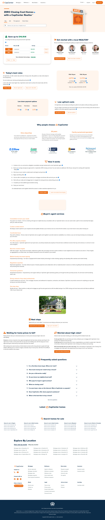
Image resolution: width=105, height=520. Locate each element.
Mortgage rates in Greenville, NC (41, 452)
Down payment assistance (34, 477)
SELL (9, 49)
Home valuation (64, 471)
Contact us (30, 487)
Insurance (79, 466)
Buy (5, 21)
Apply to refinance (48, 469)
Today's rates (7, 87)
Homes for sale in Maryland (70, 423)
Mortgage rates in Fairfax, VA (20, 450)
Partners (63, 487)
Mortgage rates (31, 473)
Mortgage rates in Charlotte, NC (41, 448)
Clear (14, 60)
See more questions (52, 399)
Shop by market (33, 445)
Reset (8, 60)
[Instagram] (18, 479)
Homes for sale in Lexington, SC (50, 429)
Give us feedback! (18, 485)
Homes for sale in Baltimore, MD (70, 426)
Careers (62, 485)
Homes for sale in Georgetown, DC (90, 425)
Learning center (80, 485)
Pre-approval (17, 21)
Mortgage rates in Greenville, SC (60, 452)
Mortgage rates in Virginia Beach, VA (22, 454)
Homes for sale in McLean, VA (9, 426)
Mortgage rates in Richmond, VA (21, 452)
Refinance (26, 2)
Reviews (30, 489)
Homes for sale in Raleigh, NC (29, 429)
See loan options (72, 112)
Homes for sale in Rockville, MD (70, 429)
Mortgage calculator (32, 471)
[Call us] (15, 473)
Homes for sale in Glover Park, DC (90, 426)
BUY (9, 52)
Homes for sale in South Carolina (51, 423)
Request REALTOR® (59, 58)
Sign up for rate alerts (31, 87)
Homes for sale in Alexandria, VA (10, 425)
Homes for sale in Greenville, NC (30, 428)
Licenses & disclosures (49, 491)
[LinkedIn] (21, 479)
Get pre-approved (18, 87)
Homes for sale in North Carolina (31, 423)
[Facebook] (15, 479)
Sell (10, 21)
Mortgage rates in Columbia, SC (60, 450)
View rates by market (20, 445)
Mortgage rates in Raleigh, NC (40, 454)
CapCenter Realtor (22, 15)
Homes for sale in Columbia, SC (50, 426)
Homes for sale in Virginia (9, 423)
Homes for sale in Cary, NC (29, 425)
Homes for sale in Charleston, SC (50, 425)
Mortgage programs (32, 475)
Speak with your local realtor (37, 325)
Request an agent (65, 469)
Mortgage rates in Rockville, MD (80, 454)
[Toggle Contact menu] (84, 2)
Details (46, 49)
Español (88, 2)
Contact (81, 2)
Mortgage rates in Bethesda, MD (80, 450)
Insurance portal (81, 471)
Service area (30, 485)
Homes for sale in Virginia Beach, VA (10, 429)
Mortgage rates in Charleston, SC (60, 448)
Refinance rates (47, 473)
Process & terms (48, 493)
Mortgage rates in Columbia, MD (80, 452)
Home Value (25, 21)
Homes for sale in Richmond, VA (10, 428)
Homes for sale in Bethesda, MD (70, 428)
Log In (93, 2)
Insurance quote (80, 469)
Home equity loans (48, 475)
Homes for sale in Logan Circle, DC (90, 429)
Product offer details (48, 489)
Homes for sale (64, 473)
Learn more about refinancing (62, 351)
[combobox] (26, 25)
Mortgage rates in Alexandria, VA (21, 448)
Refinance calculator (49, 471)
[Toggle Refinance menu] (29, 2)
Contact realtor (43, 192)
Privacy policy (47, 487)
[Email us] (18, 473)
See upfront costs (60, 112)
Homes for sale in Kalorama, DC (90, 428)
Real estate (63, 466)
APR (73, 82)
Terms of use (47, 485)
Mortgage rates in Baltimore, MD (80, 448)
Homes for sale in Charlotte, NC (29, 426)
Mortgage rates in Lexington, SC (60, 454)
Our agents (63, 475)
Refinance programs (48, 477)
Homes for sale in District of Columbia (92, 423)
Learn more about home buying (58, 192)
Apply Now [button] (99, 2)
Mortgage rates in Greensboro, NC (41, 450)
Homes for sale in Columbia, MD (70, 425)
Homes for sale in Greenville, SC (50, 428)
